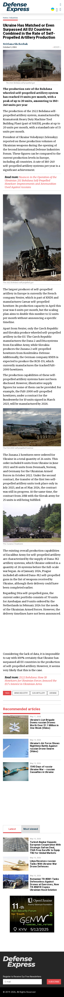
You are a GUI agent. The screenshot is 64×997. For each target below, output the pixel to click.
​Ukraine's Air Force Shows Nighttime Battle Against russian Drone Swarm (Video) (45, 747)
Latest (12, 829)
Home (5, 18)
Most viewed (30, 829)
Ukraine (53, 693)
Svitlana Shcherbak (15, 43)
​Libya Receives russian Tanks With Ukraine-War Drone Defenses (43, 864)
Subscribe (53, 982)
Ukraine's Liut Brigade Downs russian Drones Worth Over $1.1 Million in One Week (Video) (44, 723)
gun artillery (38, 693)
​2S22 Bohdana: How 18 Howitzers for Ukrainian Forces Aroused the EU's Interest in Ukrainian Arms (31, 681)
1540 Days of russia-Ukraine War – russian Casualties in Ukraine (42, 769)
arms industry (21, 693)
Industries (13, 18)
